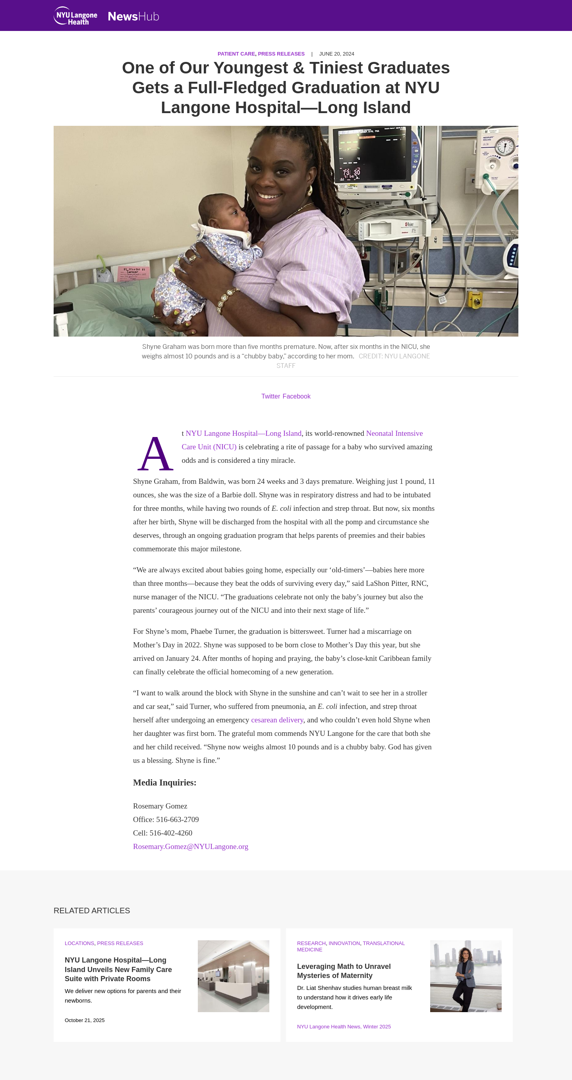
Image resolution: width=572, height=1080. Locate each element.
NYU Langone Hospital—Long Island (243, 433)
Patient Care (236, 54)
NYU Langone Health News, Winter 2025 (344, 1027)
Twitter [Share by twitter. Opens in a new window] (270, 396)
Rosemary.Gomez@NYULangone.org (190, 846)
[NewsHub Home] (133, 16)
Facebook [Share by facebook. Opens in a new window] (297, 396)
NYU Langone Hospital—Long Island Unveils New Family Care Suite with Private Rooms (118, 969)
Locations (79, 943)
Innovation (344, 943)
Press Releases (281, 54)
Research (311, 943)
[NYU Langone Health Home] (75, 17)
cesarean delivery (277, 720)
